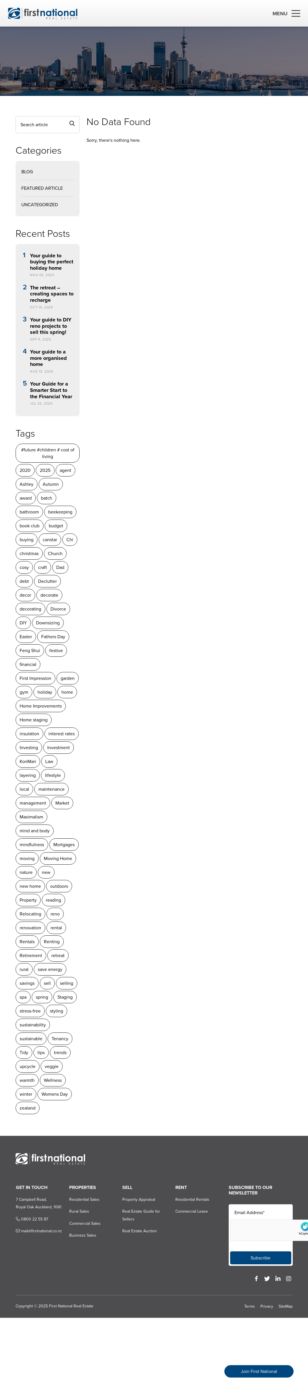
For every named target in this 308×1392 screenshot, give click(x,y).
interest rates (61, 733)
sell (47, 983)
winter (25, 1094)
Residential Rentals (192, 1199)
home (67, 692)
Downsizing (47, 622)
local (24, 789)
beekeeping (60, 512)
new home (30, 886)
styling (56, 1011)
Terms (249, 1306)
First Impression (35, 678)
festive (56, 650)
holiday (44, 692)
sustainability (32, 1024)
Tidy (23, 1052)
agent (65, 470)
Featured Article (42, 188)
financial (27, 664)
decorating (30, 609)
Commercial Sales (84, 1223)
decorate (49, 595)
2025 (45, 470)
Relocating (30, 914)
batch (46, 498)
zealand (27, 1108)
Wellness (52, 1080)
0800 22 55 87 (31, 1219)
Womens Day (54, 1094)
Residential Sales (84, 1199)
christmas (28, 553)
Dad (60, 567)
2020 (24, 470)
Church (55, 553)
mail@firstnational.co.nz (38, 1231)
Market (62, 803)
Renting (51, 941)
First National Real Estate (71, 1306)
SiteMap (286, 1306)
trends (60, 1052)
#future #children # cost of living (47, 453)
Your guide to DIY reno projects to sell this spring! (50, 326)
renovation (30, 927)
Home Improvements (40, 706)
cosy (24, 567)
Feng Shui (29, 650)
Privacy (266, 1306)
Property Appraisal (138, 1199)
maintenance (51, 789)
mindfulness (31, 844)
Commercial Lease (191, 1211)
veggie (51, 1066)
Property (27, 900)
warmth (26, 1080)
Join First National (259, 1371)
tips (40, 1052)
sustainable (30, 1038)
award (25, 498)
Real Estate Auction (139, 1231)
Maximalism (31, 817)
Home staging (33, 720)
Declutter (47, 581)
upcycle (27, 1066)
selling (66, 983)
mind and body (34, 830)
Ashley (26, 484)
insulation (29, 733)
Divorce (58, 609)
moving (26, 858)
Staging (64, 997)
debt (24, 581)
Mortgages (63, 844)
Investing (28, 747)
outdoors (59, 886)
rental (56, 927)
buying (26, 539)
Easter (25, 636)
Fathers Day (53, 636)
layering (27, 775)
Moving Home (58, 858)
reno (54, 914)
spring (41, 997)
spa (22, 997)
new (46, 872)
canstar (49, 539)
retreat (57, 955)
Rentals (26, 941)
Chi (69, 539)
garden (67, 678)
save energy (49, 969)
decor (25, 595)
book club (29, 525)
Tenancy (59, 1038)
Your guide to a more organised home (48, 358)
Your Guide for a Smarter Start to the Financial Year (51, 390)
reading (53, 900)
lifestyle (53, 775)
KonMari (27, 761)
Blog (27, 171)
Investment (58, 747)
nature (25, 872)
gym (23, 692)
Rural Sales (79, 1211)
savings (26, 983)
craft (42, 567)
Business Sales (82, 1235)
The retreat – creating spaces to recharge (51, 294)
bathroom (29, 512)
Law (49, 761)
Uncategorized (39, 204)
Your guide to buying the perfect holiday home (51, 262)
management (32, 803)
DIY (23, 622)
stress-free (29, 1011)
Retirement (30, 955)
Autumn (50, 484)
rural (23, 969)
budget (55, 525)
